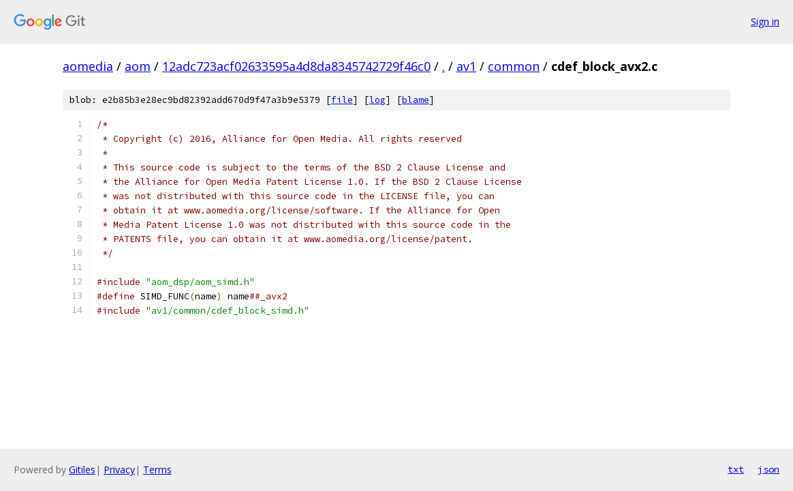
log (377, 100)
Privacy (119, 469)
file (342, 100)
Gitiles (82, 469)
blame (415, 100)
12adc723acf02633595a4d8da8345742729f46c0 (296, 66)
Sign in (765, 21)
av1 (466, 66)
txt (736, 469)
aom (138, 66)
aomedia (88, 66)
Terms (157, 469)
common (514, 66)
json (768, 469)
